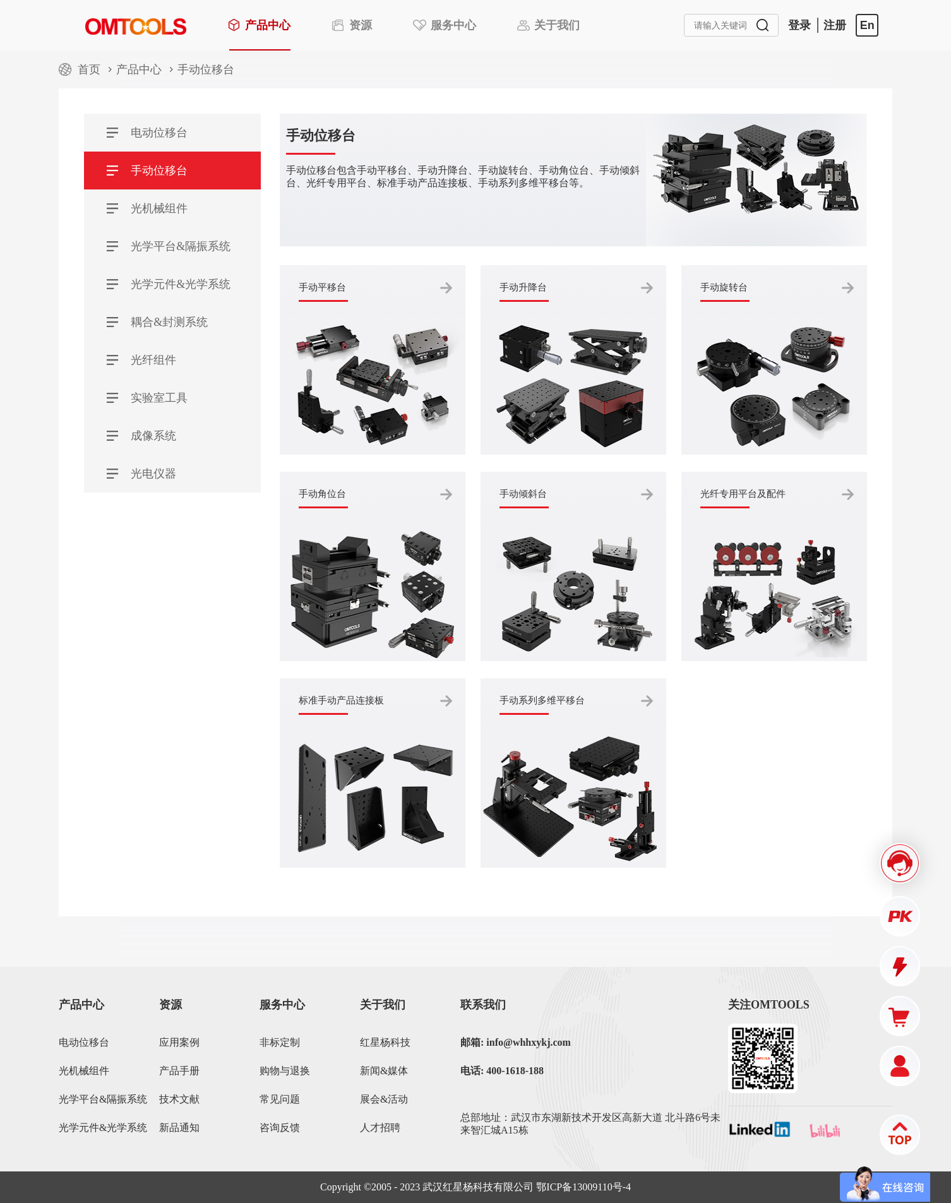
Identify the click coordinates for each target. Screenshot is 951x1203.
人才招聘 (380, 1127)
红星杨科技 (385, 1042)
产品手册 (179, 1070)
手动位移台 (205, 69)
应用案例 (179, 1042)
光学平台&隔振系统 (103, 1099)
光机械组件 (84, 1070)
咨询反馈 (280, 1127)
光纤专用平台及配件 (743, 494)
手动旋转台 (724, 287)
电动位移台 (84, 1042)
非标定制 (280, 1042)
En (867, 25)
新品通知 (179, 1127)
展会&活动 (384, 1099)
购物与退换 (285, 1070)
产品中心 (139, 69)
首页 (89, 69)
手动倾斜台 (523, 494)
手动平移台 (322, 287)
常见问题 (280, 1099)
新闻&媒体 (384, 1070)
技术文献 (179, 1099)
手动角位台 (322, 494)
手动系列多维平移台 (542, 700)
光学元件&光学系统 (103, 1127)
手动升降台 (523, 287)
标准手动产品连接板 (341, 700)
